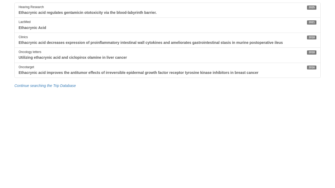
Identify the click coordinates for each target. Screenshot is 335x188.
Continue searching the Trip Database (45, 86)
